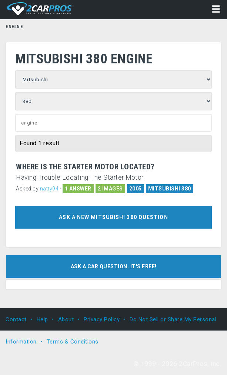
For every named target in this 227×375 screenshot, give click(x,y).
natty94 (49, 189)
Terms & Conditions (73, 341)
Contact (16, 319)
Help (42, 319)
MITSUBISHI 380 (169, 189)
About (66, 319)
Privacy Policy (102, 319)
